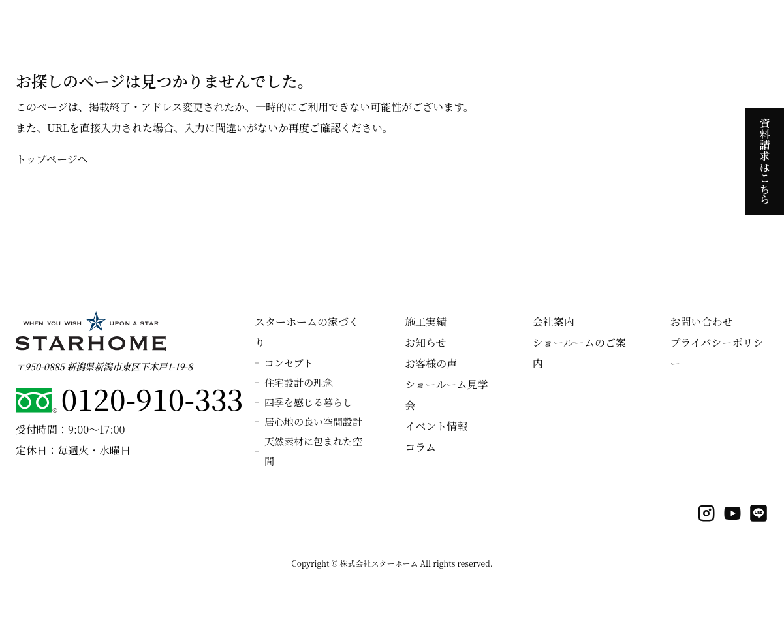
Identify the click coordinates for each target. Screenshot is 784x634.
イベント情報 (436, 426)
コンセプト (288, 363)
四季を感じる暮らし (308, 402)
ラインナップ (551, 26)
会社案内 (736, 26)
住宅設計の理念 (298, 382)
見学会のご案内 (479, 26)
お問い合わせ (701, 321)
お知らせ (426, 342)
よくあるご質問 (673, 26)
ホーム (211, 26)
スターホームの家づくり (288, 26)
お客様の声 (431, 363)
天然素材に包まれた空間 (313, 451)
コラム (420, 446)
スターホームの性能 (393, 26)
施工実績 (609, 26)
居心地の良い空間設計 (313, 421)
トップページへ (52, 158)
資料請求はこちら (764, 160)
